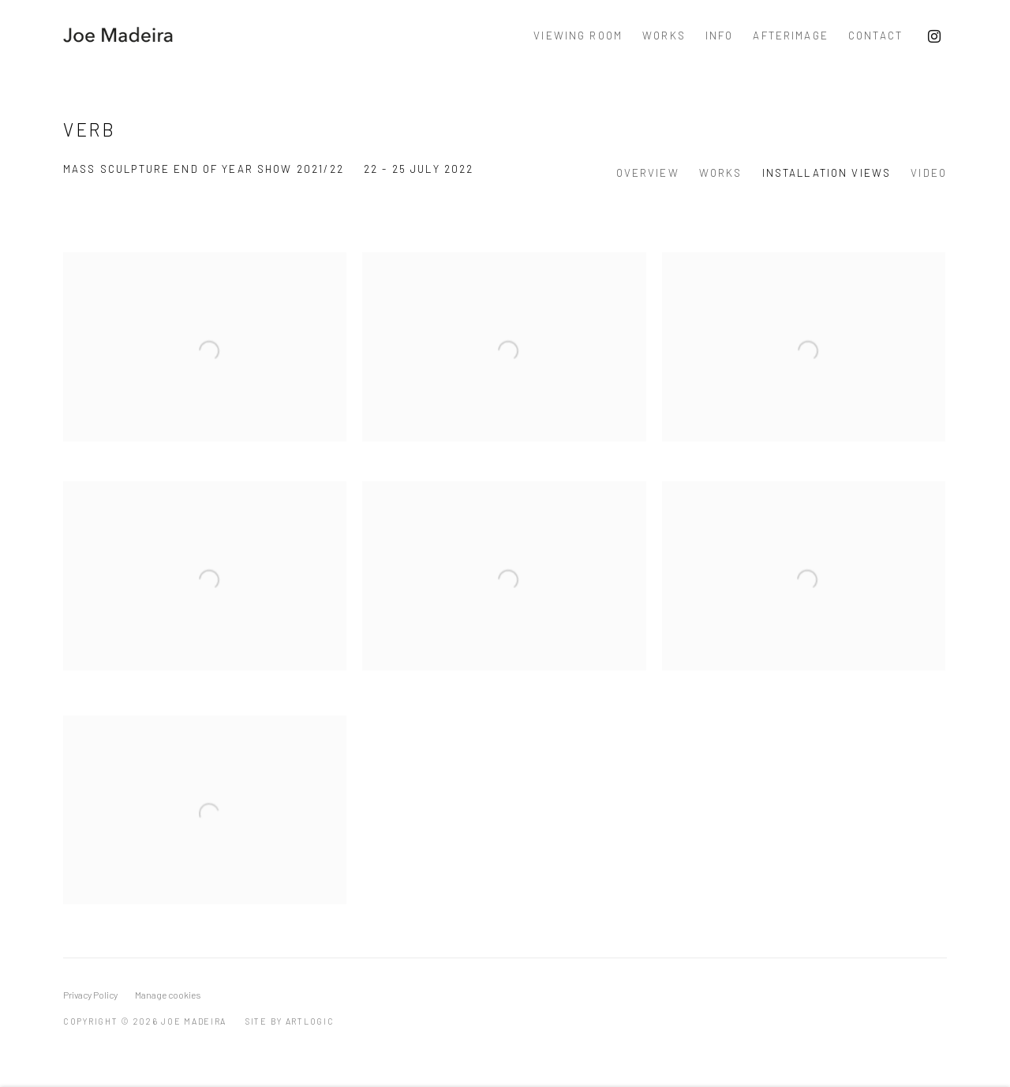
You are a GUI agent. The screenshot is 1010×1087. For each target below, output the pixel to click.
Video (929, 173)
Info (719, 35)
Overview (647, 173)
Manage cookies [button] (167, 994)
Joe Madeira (118, 36)
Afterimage (791, 35)
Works (664, 35)
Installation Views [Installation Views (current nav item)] (827, 173)
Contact (875, 35)
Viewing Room (578, 35)
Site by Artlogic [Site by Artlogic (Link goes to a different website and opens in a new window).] (290, 1021)
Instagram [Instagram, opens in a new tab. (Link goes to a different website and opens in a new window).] (934, 37)
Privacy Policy (90, 994)
